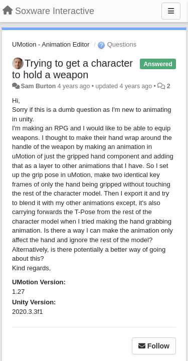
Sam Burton (38, 86)
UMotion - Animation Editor (51, 44)
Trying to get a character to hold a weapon (72, 69)
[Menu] (170, 11)
